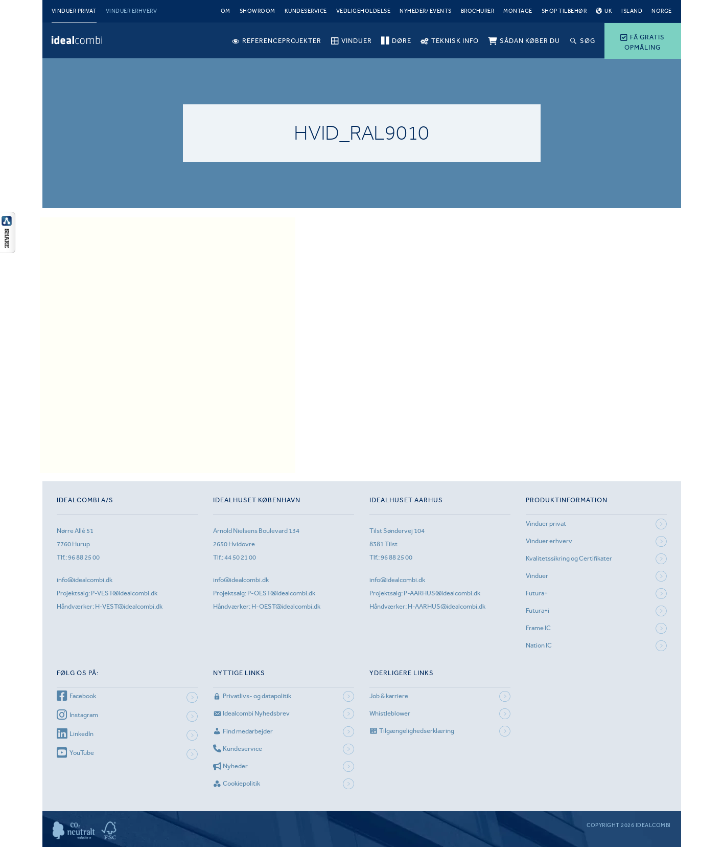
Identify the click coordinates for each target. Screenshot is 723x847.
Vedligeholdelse (363, 11)
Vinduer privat (74, 11)
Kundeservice (306, 11)
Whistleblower (389, 713)
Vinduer (537, 575)
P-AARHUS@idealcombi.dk (442, 593)
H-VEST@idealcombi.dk (128, 606)
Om (225, 11)
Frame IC (538, 628)
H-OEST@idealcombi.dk (285, 606)
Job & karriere (388, 696)
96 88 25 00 (84, 557)
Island (631, 11)
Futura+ (537, 593)
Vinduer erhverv (131, 11)
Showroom (257, 11)
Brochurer (478, 11)
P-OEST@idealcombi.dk (281, 593)
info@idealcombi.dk (84, 580)
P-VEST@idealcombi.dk (124, 593)
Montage (517, 11)
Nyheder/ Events (426, 11)
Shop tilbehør (564, 11)
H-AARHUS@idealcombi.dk (446, 606)
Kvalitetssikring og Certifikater (569, 558)
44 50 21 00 (240, 557)
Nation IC (539, 645)
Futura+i (537, 610)
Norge (661, 11)
